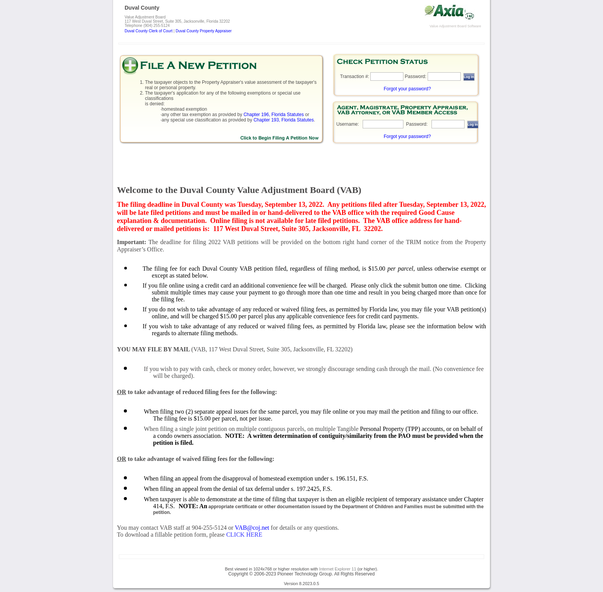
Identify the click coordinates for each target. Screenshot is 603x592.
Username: (347, 124)
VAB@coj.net (252, 527)
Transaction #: (354, 76)
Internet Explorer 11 (337, 569)
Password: (415, 76)
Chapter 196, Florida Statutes (273, 114)
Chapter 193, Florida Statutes (283, 120)
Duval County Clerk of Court (149, 31)
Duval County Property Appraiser (204, 31)
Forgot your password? (407, 88)
